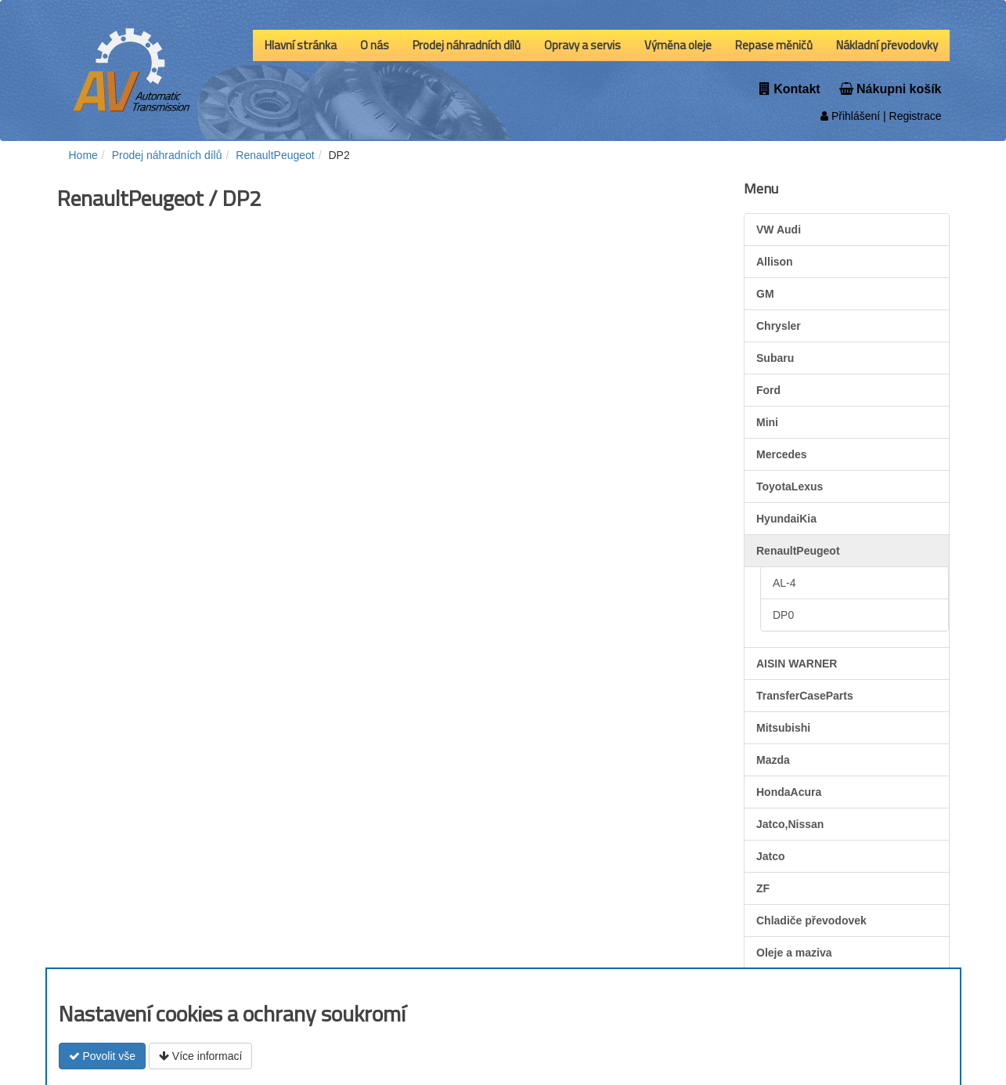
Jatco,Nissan (790, 824)
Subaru (775, 358)
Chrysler (778, 326)
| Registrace (910, 116)
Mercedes (781, 454)
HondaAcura (788, 792)
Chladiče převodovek (811, 920)
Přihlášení (850, 116)
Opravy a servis (582, 45)
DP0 (783, 615)
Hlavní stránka (301, 45)
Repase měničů (774, 45)
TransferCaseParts (804, 695)
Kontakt (789, 89)
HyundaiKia (786, 518)
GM (765, 294)
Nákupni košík (890, 89)
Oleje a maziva (794, 952)
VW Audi (778, 229)
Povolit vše (102, 1056)
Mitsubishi (783, 728)
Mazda (773, 760)
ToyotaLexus (789, 486)
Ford (768, 390)
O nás (374, 45)
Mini (767, 422)
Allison (774, 261)
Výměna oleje (678, 45)
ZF (763, 888)
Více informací (200, 1056)
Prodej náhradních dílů (467, 45)
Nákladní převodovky (887, 45)
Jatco (770, 856)
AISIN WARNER (796, 663)
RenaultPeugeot (798, 550)
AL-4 (784, 583)
